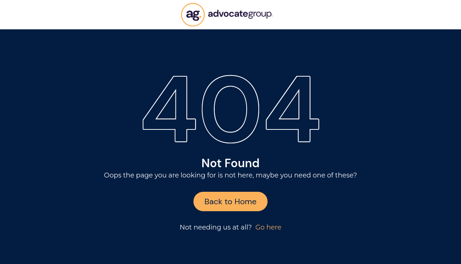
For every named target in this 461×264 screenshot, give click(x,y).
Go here (268, 227)
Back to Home (230, 201)
